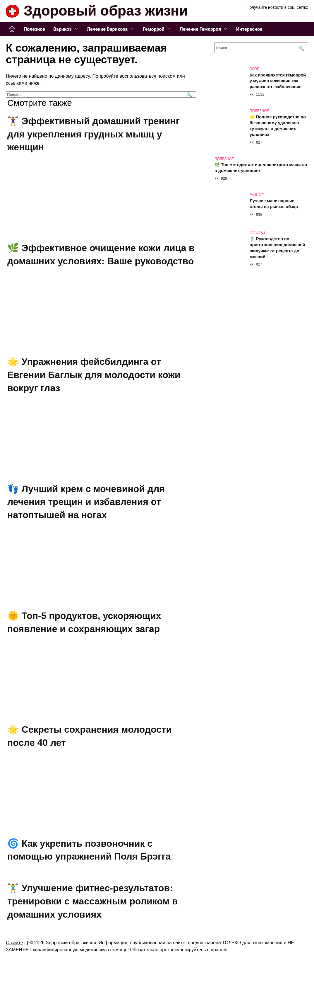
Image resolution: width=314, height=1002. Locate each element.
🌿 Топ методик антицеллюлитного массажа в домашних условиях (261, 168)
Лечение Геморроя (200, 29)
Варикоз (62, 29)
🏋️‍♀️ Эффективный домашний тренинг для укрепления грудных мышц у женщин (93, 134)
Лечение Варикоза (107, 29)
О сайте (14, 955)
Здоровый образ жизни (106, 10)
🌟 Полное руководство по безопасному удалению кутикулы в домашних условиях (278, 126)
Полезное (34, 29)
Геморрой (153, 29)
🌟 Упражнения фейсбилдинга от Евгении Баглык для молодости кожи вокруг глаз (94, 388)
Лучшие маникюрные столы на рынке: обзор (274, 204)
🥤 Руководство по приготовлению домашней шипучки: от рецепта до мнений (277, 248)
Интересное (249, 29)
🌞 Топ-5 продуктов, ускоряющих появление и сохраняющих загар (84, 635)
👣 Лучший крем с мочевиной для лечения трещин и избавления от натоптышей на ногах (86, 515)
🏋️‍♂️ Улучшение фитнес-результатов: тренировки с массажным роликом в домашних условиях (92, 914)
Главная (12, 29)
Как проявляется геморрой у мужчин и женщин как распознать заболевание (278, 81)
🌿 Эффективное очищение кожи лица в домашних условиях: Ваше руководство (97, 261)
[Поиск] (189, 94)
